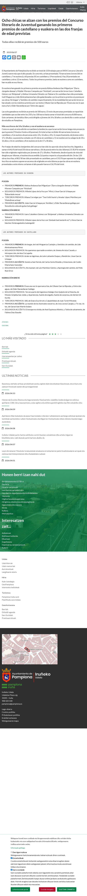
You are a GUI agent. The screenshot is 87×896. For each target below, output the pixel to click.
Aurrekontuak (7, 569)
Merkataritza (7, 513)
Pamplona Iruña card (10, 597)
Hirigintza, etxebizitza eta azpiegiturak (18, 502)
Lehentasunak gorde (20, 890)
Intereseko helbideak (10, 587)
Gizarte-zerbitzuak (10, 487)
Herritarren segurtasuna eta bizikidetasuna (19, 493)
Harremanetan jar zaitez (68, 2)
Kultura (5, 510)
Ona (58, 333)
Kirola (4, 508)
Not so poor (52, 333)
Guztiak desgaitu (47, 890)
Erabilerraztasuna (9, 718)
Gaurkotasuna (72, 8)
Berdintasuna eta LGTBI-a (13, 481)
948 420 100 (7, 701)
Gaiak (60, 8)
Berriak (5, 347)
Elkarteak (6, 539)
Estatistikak (18, 858)
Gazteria (5, 484)
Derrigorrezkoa (20, 852)
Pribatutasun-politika (11, 715)
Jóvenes (5, 322)
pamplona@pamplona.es (12, 704)
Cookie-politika (8, 712)
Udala (25, 8)
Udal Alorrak (7, 563)
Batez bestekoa (55, 333)
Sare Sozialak (7, 366)
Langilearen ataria (9, 572)
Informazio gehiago (18, 848)
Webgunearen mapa (10, 721)
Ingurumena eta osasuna (12, 505)
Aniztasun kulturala (10, 536)
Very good (61, 333)
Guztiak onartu (67, 890)
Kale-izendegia (8, 581)
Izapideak (52, 8)
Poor (50, 333)
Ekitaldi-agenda (8, 351)
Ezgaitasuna (7, 542)
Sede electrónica (72, 2)
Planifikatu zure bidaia (11, 600)
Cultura (5, 325)
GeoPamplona (8, 584)
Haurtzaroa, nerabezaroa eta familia (14, 545)
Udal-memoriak (8, 566)
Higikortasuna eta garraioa (13, 499)
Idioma (80, 2)
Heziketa (6, 496)
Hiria (33, 8)
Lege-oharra (7, 709)
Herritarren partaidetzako (13, 490)
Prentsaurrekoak (9, 361)
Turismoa (41, 8)
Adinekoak (6, 533)
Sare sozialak (19, 870)
